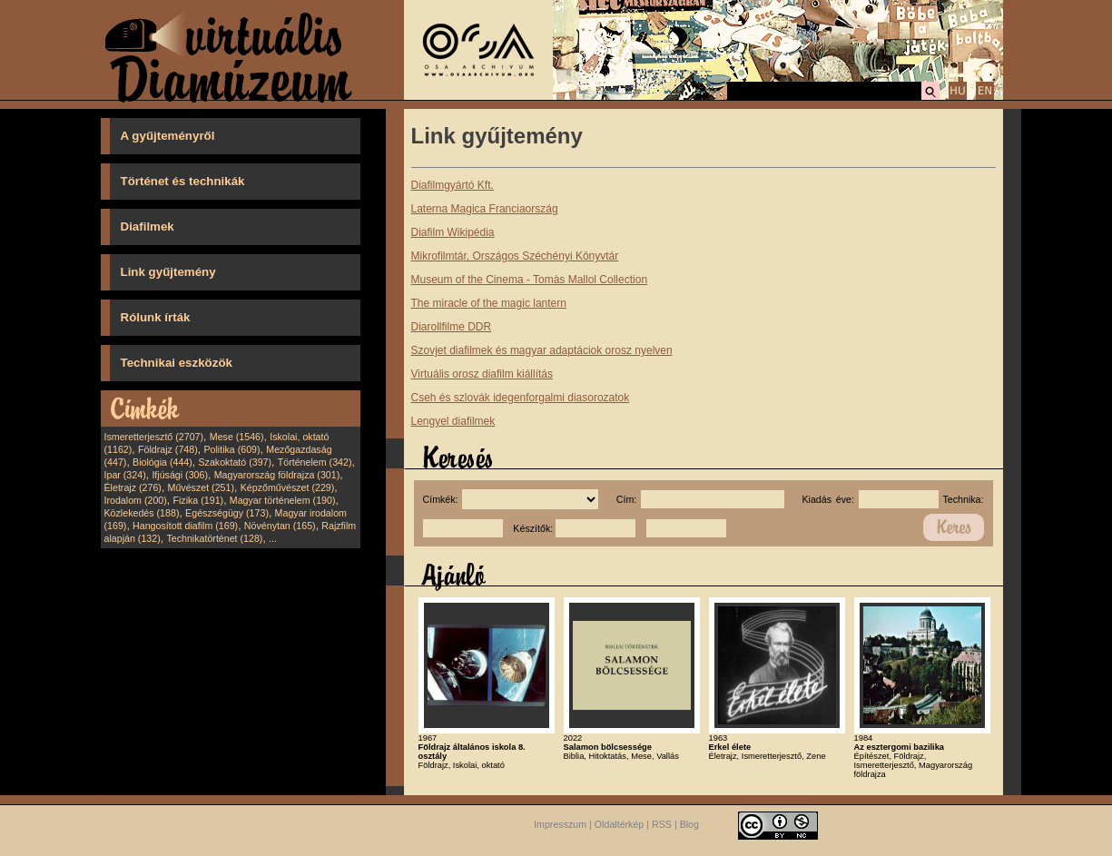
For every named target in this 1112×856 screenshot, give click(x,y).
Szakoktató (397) (235, 462)
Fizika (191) (197, 500)
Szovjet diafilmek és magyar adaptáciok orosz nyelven (542, 350)
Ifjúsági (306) (180, 474)
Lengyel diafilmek (453, 421)
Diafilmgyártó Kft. (452, 185)
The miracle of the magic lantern (488, 303)
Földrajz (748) (168, 449)
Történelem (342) (315, 462)
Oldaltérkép (620, 824)
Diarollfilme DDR (451, 326)
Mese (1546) (237, 436)
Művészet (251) (201, 487)
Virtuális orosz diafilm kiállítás (482, 374)
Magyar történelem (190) (283, 500)
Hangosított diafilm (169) (185, 525)
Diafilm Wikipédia (453, 232)
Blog (689, 824)
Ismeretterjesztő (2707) (154, 436)
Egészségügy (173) (227, 512)
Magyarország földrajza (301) (277, 474)
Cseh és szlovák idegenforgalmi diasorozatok (520, 397)
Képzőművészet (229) (288, 487)
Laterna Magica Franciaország (484, 208)
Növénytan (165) (280, 525)
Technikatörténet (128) (214, 538)
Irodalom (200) (135, 500)
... (273, 538)
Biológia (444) (162, 462)
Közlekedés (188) (142, 512)
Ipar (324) (125, 474)
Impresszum (560, 824)
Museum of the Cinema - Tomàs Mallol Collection (529, 279)
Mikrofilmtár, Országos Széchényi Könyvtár (515, 256)
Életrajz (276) (133, 487)
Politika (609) (231, 449)
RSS (662, 824)
